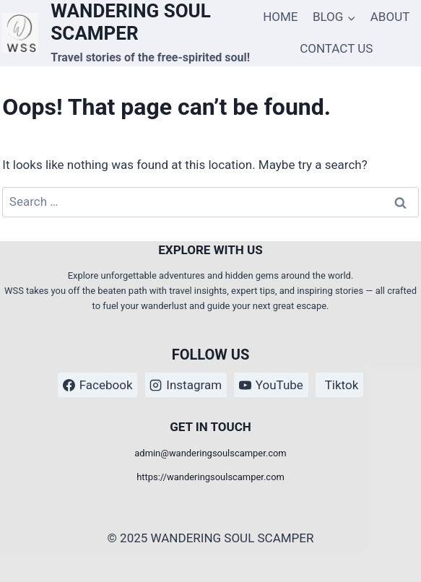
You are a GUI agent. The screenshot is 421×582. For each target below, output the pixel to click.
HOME (280, 16)
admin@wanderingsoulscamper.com (210, 453)
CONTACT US (336, 48)
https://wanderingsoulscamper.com (210, 477)
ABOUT (390, 16)
